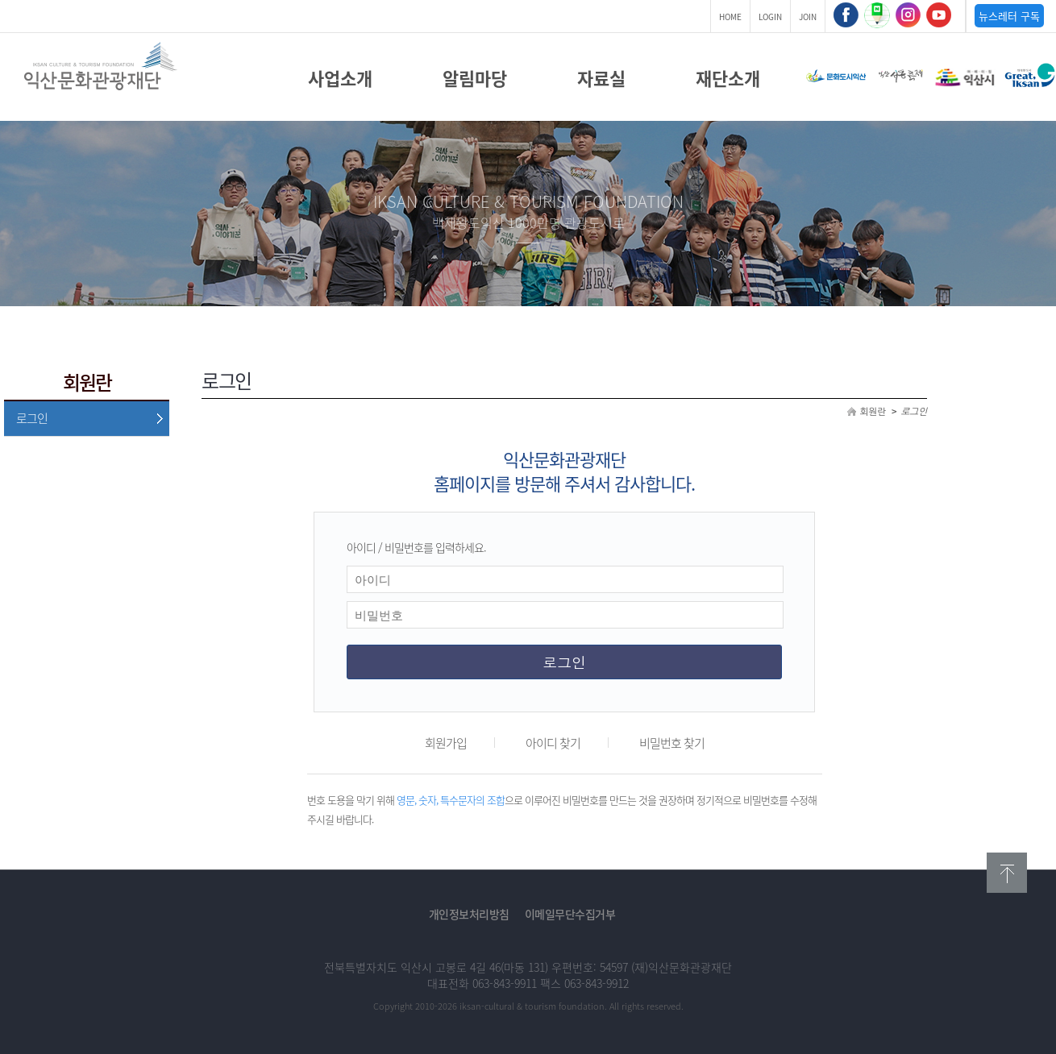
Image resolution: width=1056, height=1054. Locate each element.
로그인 (32, 418)
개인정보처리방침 (469, 914)
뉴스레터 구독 (1009, 15)
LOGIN (770, 16)
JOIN (808, 16)
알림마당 (475, 78)
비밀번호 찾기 (672, 743)
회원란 (873, 412)
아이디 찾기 (553, 743)
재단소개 (728, 78)
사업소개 (340, 78)
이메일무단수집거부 (570, 914)
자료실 (601, 78)
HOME (730, 16)
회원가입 (446, 743)
